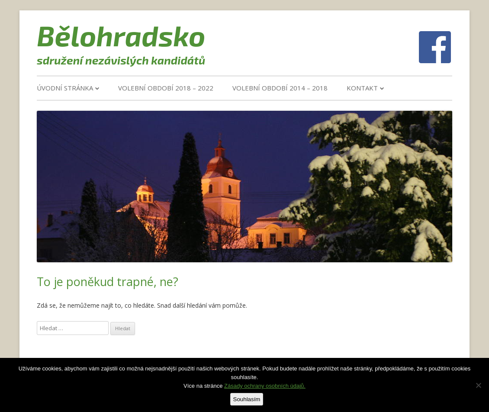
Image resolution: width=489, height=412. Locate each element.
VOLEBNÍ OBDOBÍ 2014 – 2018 (280, 88)
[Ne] (478, 385)
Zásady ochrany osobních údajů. (265, 386)
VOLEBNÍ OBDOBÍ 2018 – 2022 (165, 88)
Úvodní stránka (65, 88)
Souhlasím (247, 399)
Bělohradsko (121, 35)
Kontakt (362, 88)
